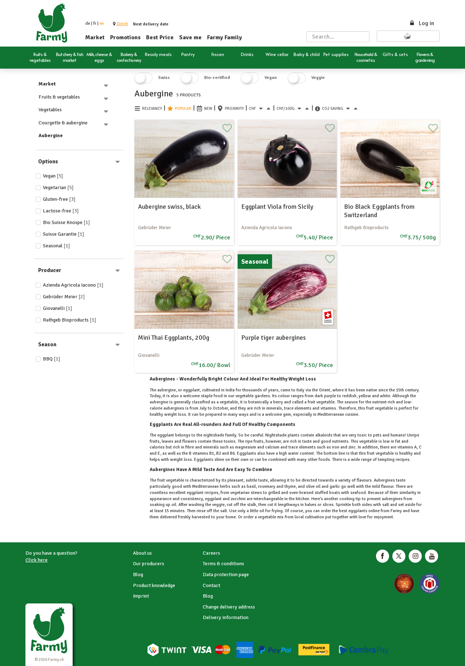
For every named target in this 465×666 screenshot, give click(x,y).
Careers (211, 553)
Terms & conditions (223, 564)
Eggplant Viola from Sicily (277, 207)
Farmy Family (224, 37)
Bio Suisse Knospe (66, 222)
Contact (211, 585)
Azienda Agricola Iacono (73, 285)
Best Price (160, 37)
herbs (225, 486)
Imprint (141, 596)
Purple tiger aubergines (273, 338)
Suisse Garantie (63, 234)
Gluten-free (59, 199)
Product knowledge (154, 585)
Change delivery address (229, 607)
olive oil (313, 486)
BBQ (51, 359)
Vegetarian (58, 187)
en (102, 23)
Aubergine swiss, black (169, 207)
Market (95, 37)
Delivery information (225, 617)
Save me (190, 37)
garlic (334, 486)
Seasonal (56, 246)
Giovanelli (57, 308)
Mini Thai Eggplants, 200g (173, 338)
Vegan (53, 176)
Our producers (148, 564)
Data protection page (226, 574)
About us (142, 553)
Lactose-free (61, 211)
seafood (357, 492)
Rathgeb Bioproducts (69, 320)
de (87, 23)
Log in (421, 23)
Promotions (125, 37)
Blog (138, 574)
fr (94, 23)
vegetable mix (271, 517)
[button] (122, 24)
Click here (36, 560)
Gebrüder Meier (64, 297)
